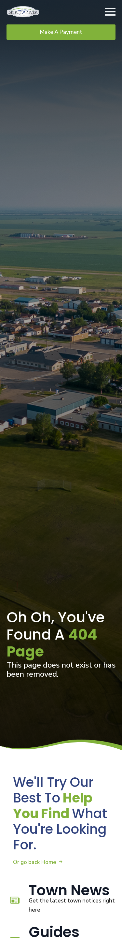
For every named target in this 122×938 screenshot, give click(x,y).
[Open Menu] (110, 12)
